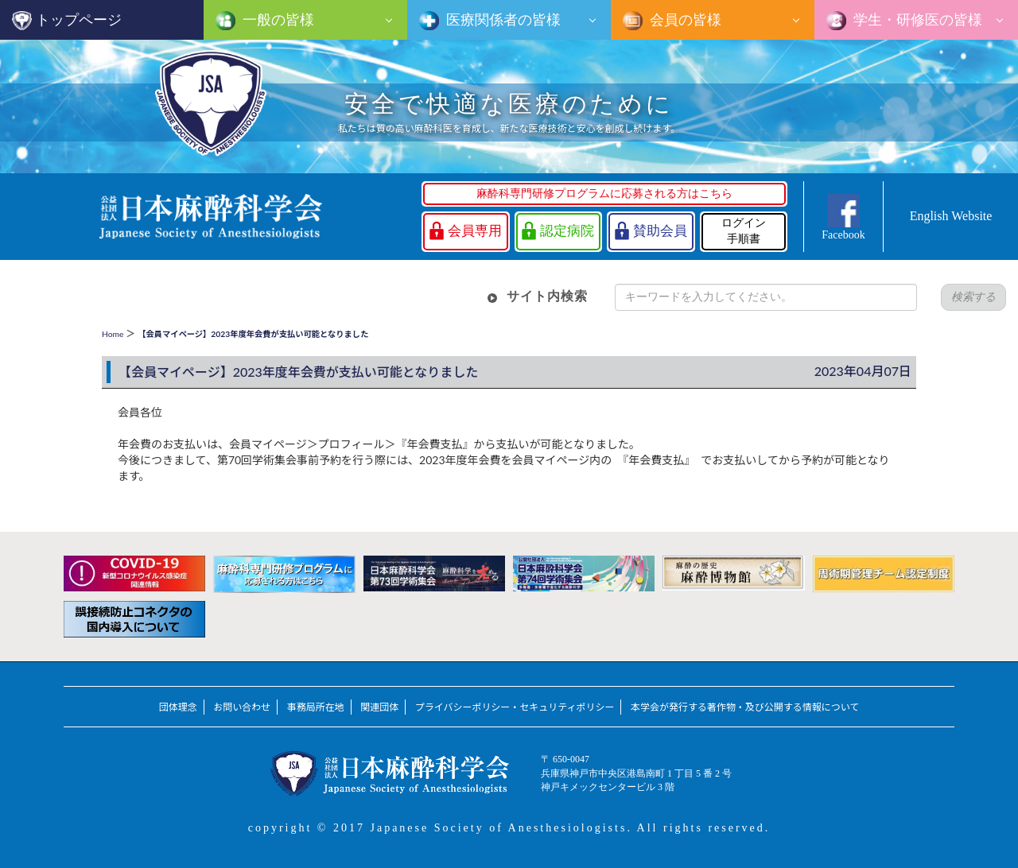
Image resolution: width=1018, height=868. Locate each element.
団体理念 (178, 707)
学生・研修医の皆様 (916, 20)
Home (112, 334)
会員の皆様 (684, 20)
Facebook (843, 235)
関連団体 (379, 707)
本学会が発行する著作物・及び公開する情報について (745, 707)
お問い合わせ (241, 707)
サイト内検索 (547, 296)
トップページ (79, 20)
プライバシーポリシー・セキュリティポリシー (515, 707)
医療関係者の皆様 (502, 20)
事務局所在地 (315, 707)
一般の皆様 (276, 20)
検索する (973, 297)
